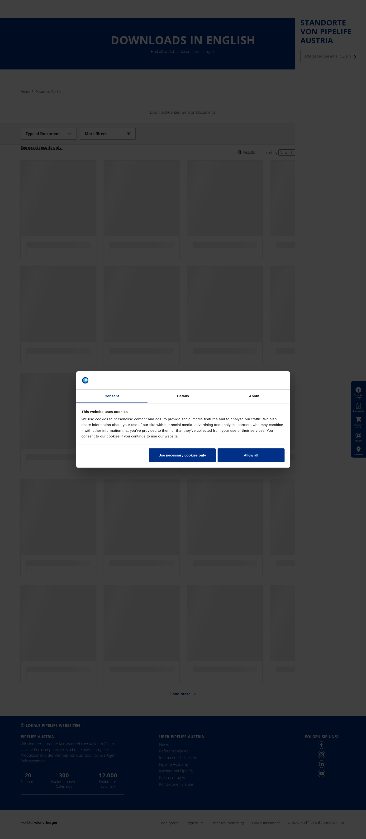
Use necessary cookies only (182, 455)
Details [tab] (183, 396)
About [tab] (254, 396)
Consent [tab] (112, 396)
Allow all (251, 455)
